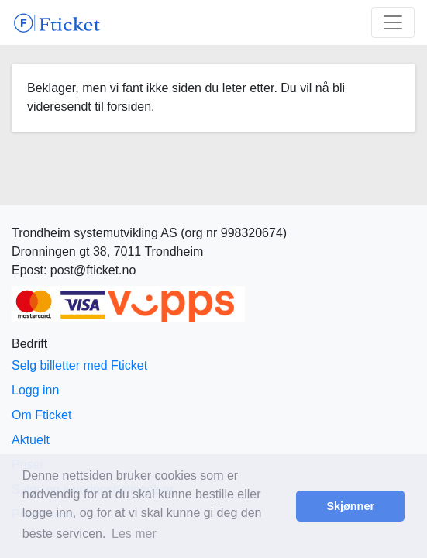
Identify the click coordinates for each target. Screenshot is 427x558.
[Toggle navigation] (393, 22)
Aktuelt (31, 439)
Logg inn (35, 390)
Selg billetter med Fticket (79, 365)
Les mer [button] (134, 533)
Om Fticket (41, 415)
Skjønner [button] (350, 506)
